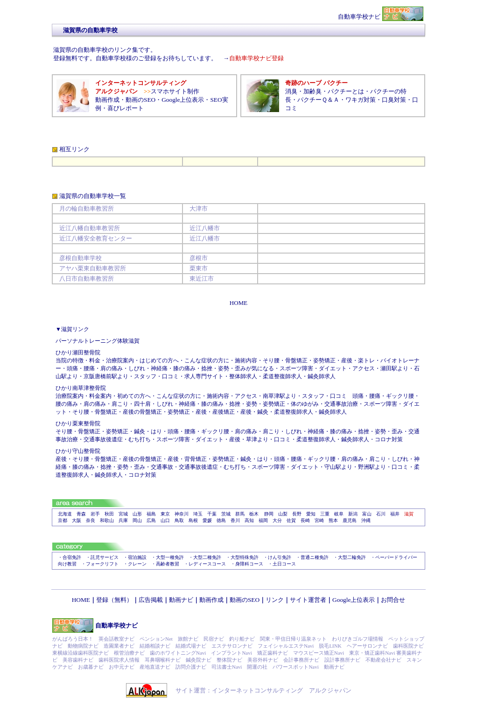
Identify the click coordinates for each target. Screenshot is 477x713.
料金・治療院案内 (111, 360)
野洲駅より (372, 467)
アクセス (363, 368)
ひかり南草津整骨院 (81, 388)
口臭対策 (394, 99)
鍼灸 (262, 412)
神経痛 (187, 404)
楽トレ (366, 360)
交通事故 (162, 467)
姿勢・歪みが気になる (246, 368)
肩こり (120, 404)
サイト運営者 (308, 599)
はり (156, 431)
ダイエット (333, 368)
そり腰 (271, 360)
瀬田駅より (394, 368)
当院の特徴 (70, 360)
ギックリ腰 (400, 396)
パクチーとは (346, 91)
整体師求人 (243, 376)
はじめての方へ (159, 360)
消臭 (291, 91)
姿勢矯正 (324, 360)
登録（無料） (114, 599)
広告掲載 (151, 599)
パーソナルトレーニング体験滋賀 (98, 341)
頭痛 (72, 368)
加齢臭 (312, 91)
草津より (257, 439)
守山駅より (338, 467)
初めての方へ (134, 396)
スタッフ (145, 376)
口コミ (170, 376)
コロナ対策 (389, 439)
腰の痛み (67, 404)
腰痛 (89, 368)
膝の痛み (184, 368)
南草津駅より (279, 396)
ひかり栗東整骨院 (78, 423)
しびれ (164, 404)
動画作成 (107, 99)
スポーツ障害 (296, 368)
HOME (81, 599)
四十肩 (142, 404)
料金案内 (100, 396)
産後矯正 (223, 412)
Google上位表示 (182, 99)
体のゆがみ (305, 404)
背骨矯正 (195, 459)
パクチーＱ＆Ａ (318, 99)
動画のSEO (140, 99)
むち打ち (139, 439)
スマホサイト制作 (175, 91)
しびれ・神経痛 (148, 368)
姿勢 (251, 404)
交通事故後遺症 (103, 439)
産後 (346, 360)
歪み (397, 431)
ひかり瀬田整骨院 (78, 352)
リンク (275, 599)
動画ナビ (181, 599)
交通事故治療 (341, 404)
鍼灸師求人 (322, 376)
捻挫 (206, 368)
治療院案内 (70, 396)
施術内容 (246, 360)
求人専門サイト (204, 376)
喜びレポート (125, 108)
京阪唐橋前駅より (106, 376)
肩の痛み (111, 368)
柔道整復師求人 (282, 376)
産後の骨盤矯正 (142, 412)
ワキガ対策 (360, 99)
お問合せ (393, 599)
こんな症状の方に (206, 360)
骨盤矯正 (296, 360)
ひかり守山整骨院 (78, 451)
